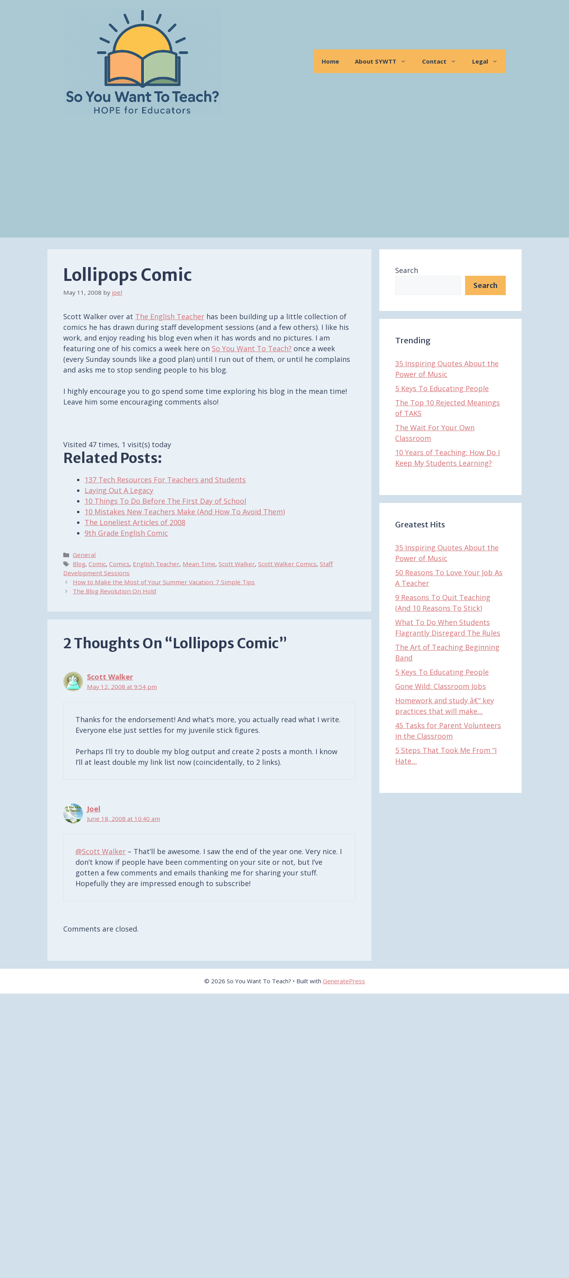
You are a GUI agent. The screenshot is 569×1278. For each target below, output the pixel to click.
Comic (97, 564)
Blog (79, 564)
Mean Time (199, 564)
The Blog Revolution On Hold (114, 591)
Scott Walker (237, 564)
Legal (489, 61)
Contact (443, 61)
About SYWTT (384, 61)
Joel (93, 808)
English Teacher (156, 564)
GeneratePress (344, 981)
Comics (119, 564)
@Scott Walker (100, 851)
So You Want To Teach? (252, 348)
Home (330, 61)
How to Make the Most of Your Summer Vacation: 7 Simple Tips (164, 582)
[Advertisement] (284, 182)
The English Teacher (169, 316)
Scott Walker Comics (287, 564)
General (84, 555)
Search (406, 270)
